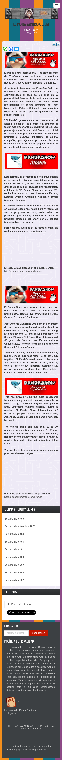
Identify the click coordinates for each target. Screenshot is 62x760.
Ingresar (12, 713)
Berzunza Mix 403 (14, 541)
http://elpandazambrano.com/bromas (23, 271)
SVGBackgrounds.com (36, 749)
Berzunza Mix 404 (14, 534)
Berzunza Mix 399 (14, 565)
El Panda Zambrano (19, 604)
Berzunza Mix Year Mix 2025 (19, 526)
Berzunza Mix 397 (14, 580)
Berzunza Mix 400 (14, 557)
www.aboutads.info (36, 690)
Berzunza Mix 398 (14, 572)
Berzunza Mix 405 (14, 518)
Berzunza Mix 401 (14, 549)
